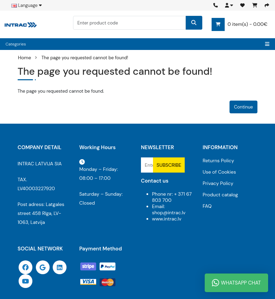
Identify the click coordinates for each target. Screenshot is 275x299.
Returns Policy (218, 160)
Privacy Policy (218, 183)
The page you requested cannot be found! (84, 58)
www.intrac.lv (166, 219)
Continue (243, 107)
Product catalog (220, 195)
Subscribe (168, 165)
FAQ (207, 206)
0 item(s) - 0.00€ (239, 24)
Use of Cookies (219, 172)
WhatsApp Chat (236, 283)
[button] (229, 5)
